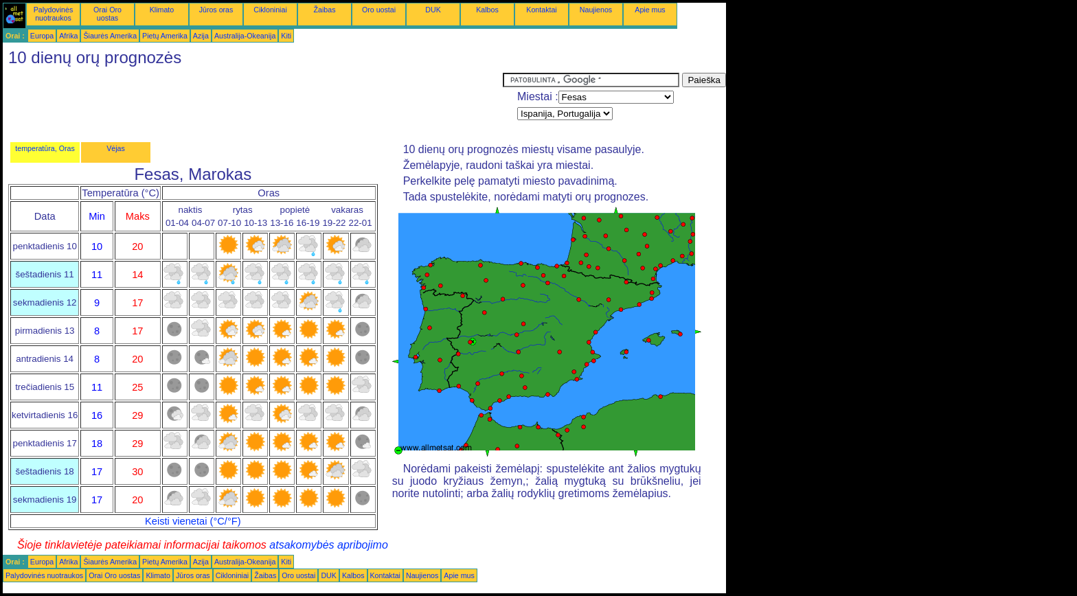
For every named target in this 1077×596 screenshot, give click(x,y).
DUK (433, 9)
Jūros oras (216, 9)
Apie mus (650, 9)
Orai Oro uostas (107, 13)
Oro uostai (379, 9)
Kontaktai (541, 9)
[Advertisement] (253, 104)
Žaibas (325, 9)
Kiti (286, 36)
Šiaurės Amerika (110, 36)
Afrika (68, 36)
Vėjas (115, 148)
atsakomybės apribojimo (328, 545)
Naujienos (596, 9)
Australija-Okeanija (244, 36)
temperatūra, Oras (44, 148)
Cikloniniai (270, 9)
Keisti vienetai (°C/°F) (193, 521)
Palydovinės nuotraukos (53, 13)
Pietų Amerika (165, 36)
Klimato (162, 9)
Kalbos (487, 9)
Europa (42, 36)
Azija (201, 36)
